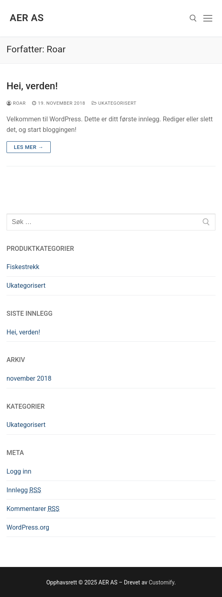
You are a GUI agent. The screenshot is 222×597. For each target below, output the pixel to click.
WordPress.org (27, 527)
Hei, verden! (32, 86)
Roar (16, 103)
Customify (161, 582)
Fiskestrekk (22, 267)
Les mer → (28, 147)
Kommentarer (32, 509)
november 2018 (29, 378)
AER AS (27, 18)
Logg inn (18, 471)
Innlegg (23, 490)
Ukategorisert (114, 103)
